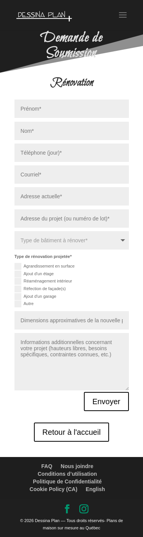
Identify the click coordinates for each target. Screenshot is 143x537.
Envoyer (106, 401)
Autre (24, 303)
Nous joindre (77, 466)
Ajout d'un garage (35, 296)
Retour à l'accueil (71, 432)
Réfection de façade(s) (40, 289)
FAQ (46, 466)
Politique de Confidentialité (67, 481)
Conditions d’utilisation (67, 474)
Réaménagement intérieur (43, 281)
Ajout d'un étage (34, 274)
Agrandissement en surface (44, 266)
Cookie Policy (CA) (53, 489)
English (95, 489)
